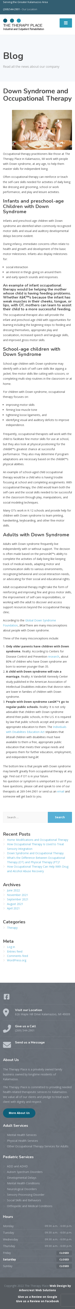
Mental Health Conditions (23, 1183)
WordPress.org (16, 960)
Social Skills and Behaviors (24, 1200)
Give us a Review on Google (37, 1297)
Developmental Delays (21, 1178)
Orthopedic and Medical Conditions (29, 1206)
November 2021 (17, 895)
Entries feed (14, 951)
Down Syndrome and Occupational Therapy (35, 853)
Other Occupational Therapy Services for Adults (37, 1146)
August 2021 (15, 904)
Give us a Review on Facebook (37, 1301)
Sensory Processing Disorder (25, 1195)
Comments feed (17, 956)
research (53, 656)
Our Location (29, 9)
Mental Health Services (22, 1135)
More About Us (19, 1113)
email (60, 791)
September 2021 (17, 899)
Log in (11, 947)
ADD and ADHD (17, 1166)
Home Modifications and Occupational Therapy (37, 840)
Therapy (12, 928)
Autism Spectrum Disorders (25, 1172)
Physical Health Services (22, 1141)
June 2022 (13, 890)
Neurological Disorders (22, 1189)
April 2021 (13, 908)
